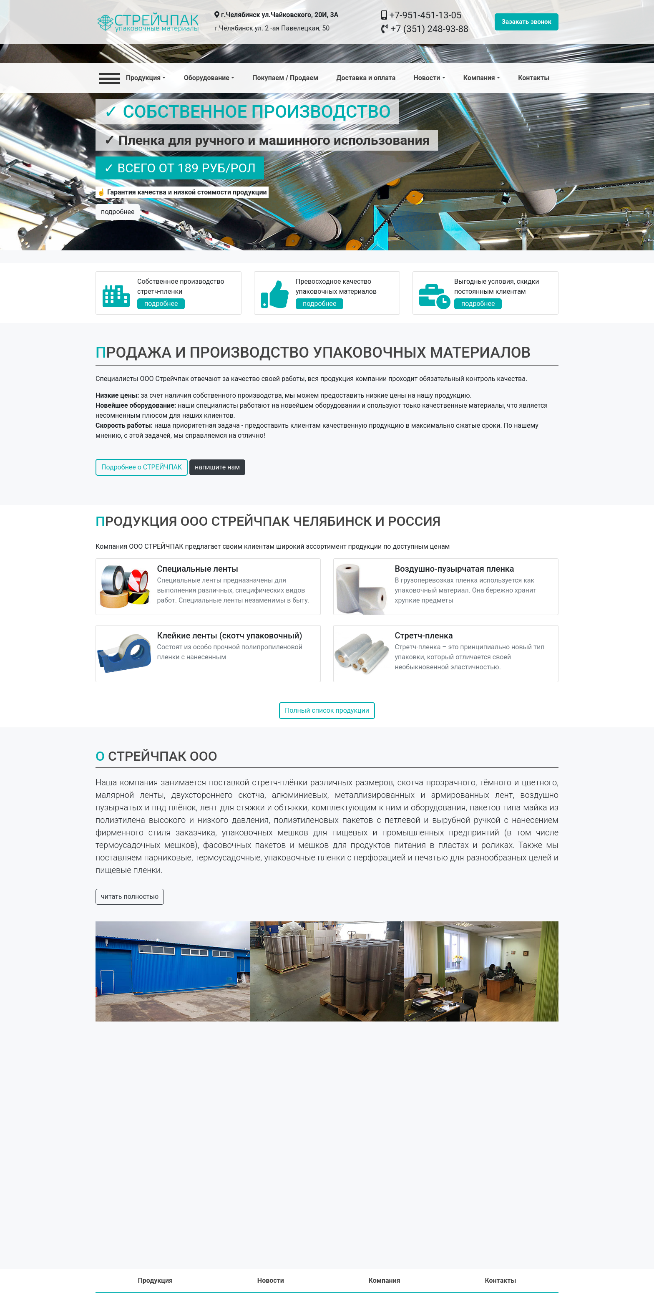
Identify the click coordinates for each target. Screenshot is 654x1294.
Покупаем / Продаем (285, 78)
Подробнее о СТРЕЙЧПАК (141, 467)
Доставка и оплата (365, 78)
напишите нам (217, 467)
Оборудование (206, 78)
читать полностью (129, 897)
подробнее (117, 212)
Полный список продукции (327, 710)
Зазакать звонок (526, 21)
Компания (479, 78)
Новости (426, 78)
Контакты (533, 78)
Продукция (130, 77)
